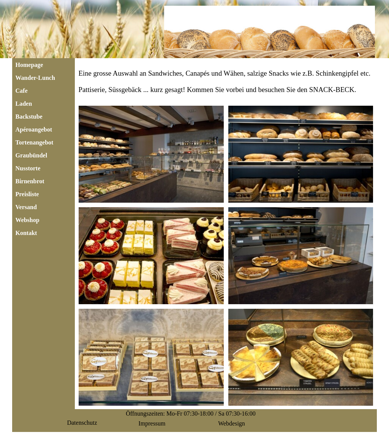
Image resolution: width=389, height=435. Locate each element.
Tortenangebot (35, 142)
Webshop (28, 220)
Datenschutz (82, 422)
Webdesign (231, 423)
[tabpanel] (226, 81)
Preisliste (27, 194)
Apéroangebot (34, 129)
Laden (24, 103)
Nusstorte (28, 168)
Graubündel (31, 155)
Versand (26, 207)
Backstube (29, 116)
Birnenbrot (30, 181)
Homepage (29, 65)
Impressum (151, 423)
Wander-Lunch (35, 78)
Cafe (22, 90)
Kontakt (26, 233)
